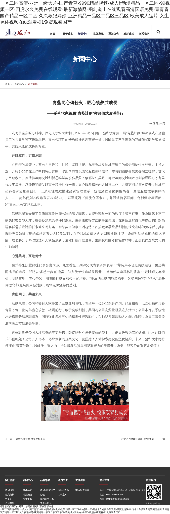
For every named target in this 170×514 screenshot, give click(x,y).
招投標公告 (63, 504)
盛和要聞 (27, 504)
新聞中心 (83, 33)
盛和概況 (9, 504)
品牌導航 (98, 33)
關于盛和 (68, 33)
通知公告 (113, 33)
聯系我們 (144, 33)
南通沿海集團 (82, 504)
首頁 (52, 33)
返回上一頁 (157, 123)
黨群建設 (129, 33)
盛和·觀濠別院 (47, 504)
